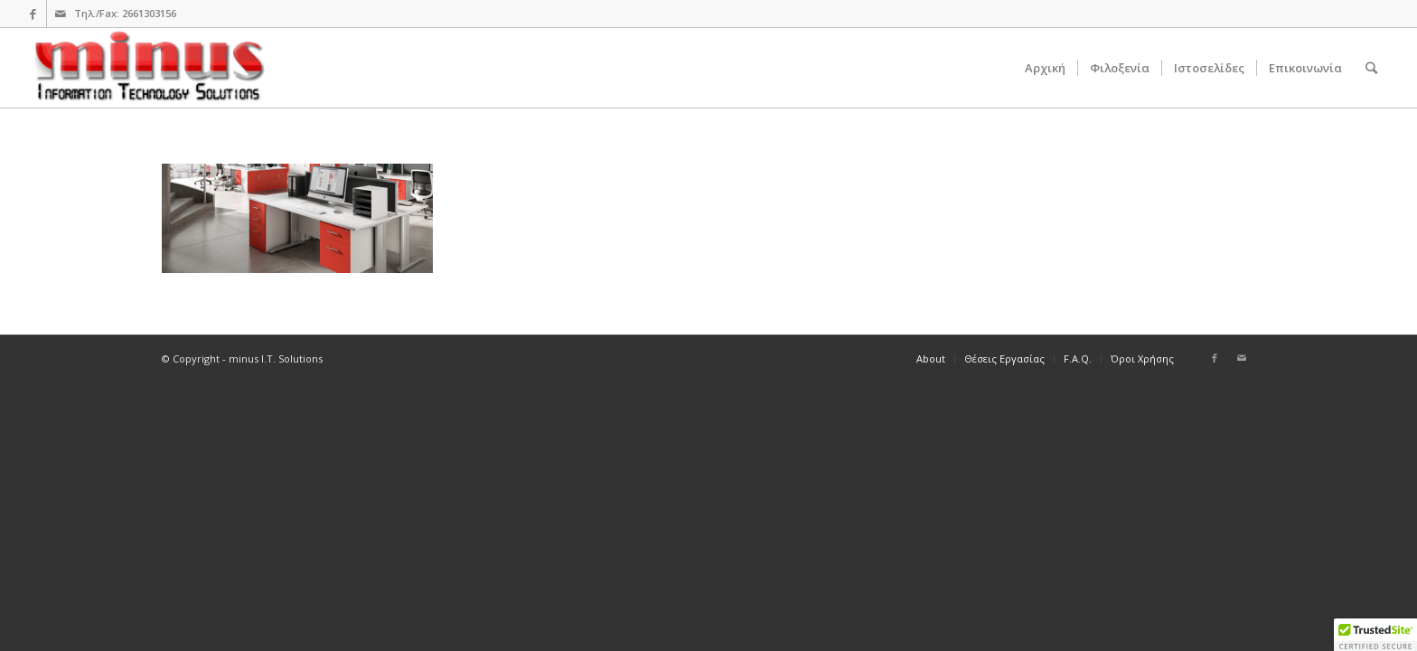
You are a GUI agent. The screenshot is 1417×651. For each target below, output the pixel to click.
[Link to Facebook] (33, 13)
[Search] (1371, 68)
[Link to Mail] (60, 13)
